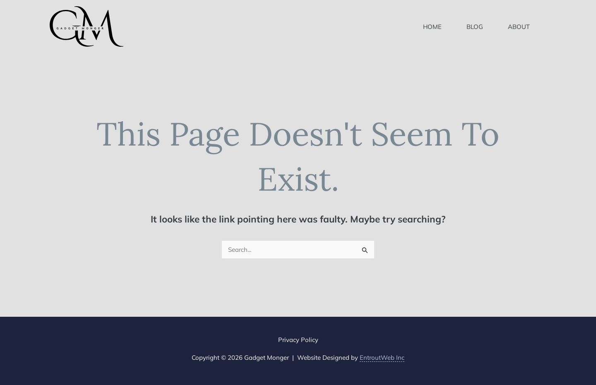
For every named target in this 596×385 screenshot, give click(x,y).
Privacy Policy (298, 340)
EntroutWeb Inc (382, 357)
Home (432, 27)
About (519, 27)
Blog (474, 27)
